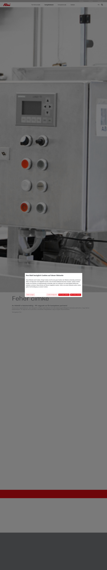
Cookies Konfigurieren (52, 294)
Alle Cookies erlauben (75, 294)
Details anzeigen (30, 294)
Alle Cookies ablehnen (64, 294)
